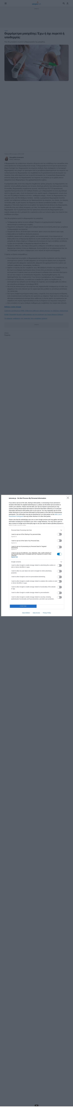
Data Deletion (26, 613)
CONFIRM (23, 606)
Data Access (36, 613)
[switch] (59, 534)
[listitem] (36, 530)
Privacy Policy (47, 613)
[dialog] (36, 555)
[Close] (68, 498)
